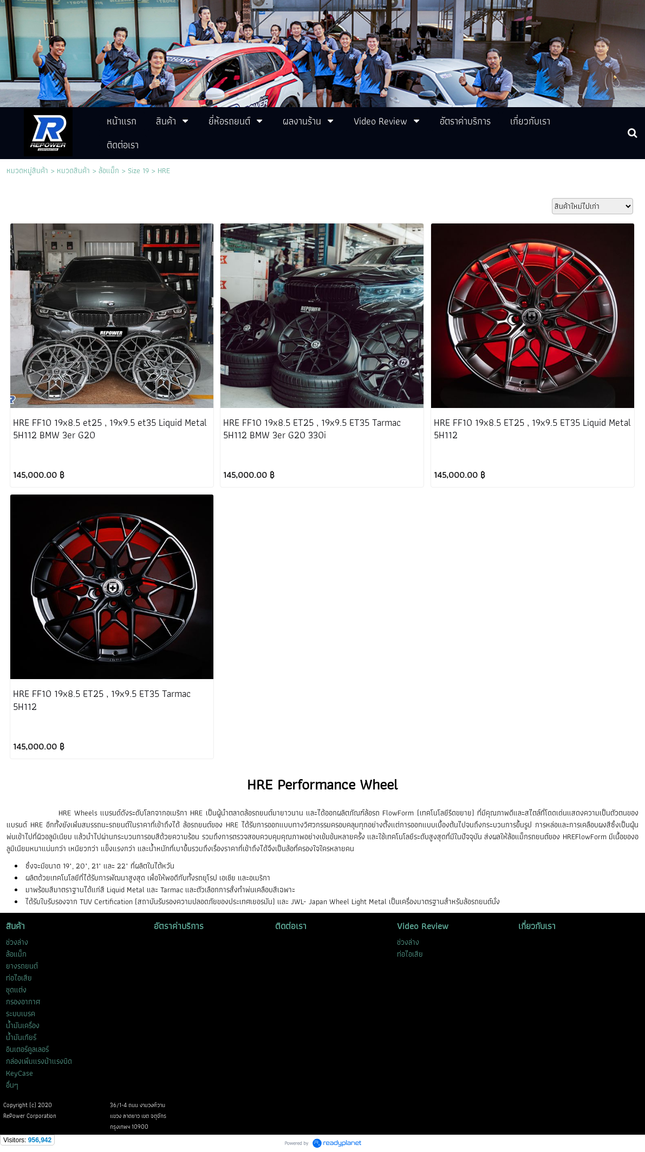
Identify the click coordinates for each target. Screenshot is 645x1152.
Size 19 (138, 170)
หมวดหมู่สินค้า (27, 170)
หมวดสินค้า (73, 170)
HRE (164, 170)
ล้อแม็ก (109, 170)
